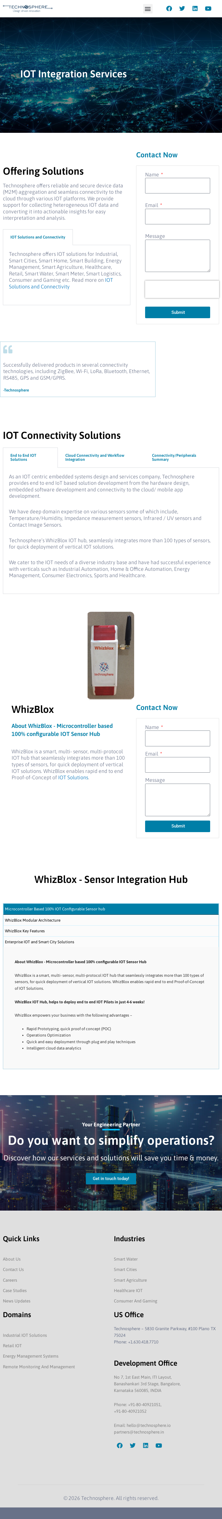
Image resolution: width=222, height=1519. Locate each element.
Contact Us (13, 1269)
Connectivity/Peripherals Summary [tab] (174, 457)
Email (152, 205)
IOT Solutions (72, 777)
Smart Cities (125, 1269)
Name (152, 175)
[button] (148, 9)
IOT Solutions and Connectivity (61, 283)
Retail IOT (12, 1345)
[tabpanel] (66, 275)
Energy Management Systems (30, 1356)
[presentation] (182, 289)
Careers (10, 1280)
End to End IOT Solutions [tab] (23, 457)
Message (155, 236)
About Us (12, 1259)
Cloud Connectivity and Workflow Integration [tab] (94, 457)
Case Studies (15, 1290)
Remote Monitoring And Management (39, 1366)
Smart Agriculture (130, 1280)
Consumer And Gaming (135, 1300)
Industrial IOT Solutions (25, 1335)
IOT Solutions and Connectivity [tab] (37, 237)
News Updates (16, 1300)
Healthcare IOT (128, 1290)
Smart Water (126, 1259)
